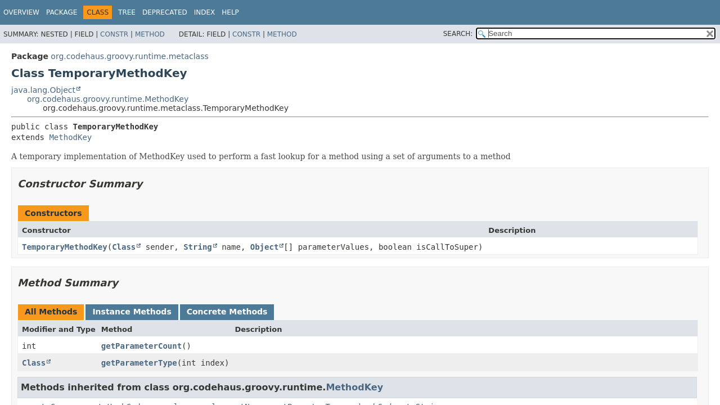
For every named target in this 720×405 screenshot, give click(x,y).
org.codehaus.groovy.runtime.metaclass (129, 56)
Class (124, 246)
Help (230, 12)
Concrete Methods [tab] (227, 311)
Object (264, 246)
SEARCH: (458, 34)
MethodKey (70, 137)
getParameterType (139, 362)
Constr (114, 34)
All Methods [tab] (51, 311)
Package (61, 12)
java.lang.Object (43, 90)
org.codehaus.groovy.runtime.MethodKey (107, 99)
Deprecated (164, 12)
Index (204, 12)
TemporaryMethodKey (64, 246)
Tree (127, 12)
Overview (21, 12)
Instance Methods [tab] (131, 311)
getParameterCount (141, 345)
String (197, 246)
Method (150, 34)
